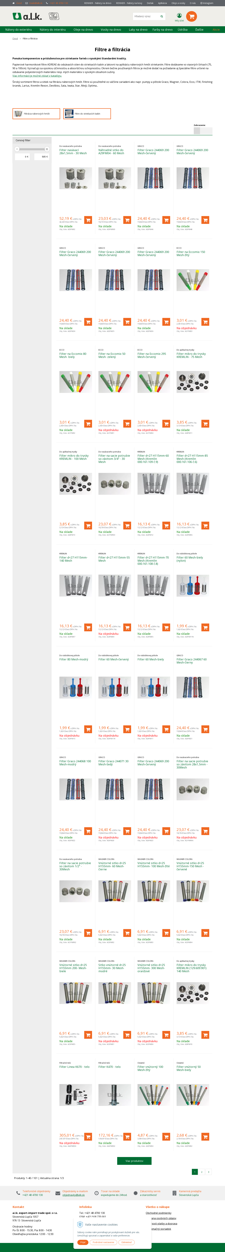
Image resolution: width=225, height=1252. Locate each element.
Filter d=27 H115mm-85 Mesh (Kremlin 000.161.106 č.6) (192, 459)
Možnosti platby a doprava (161, 1223)
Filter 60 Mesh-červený (113, 659)
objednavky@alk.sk (73, 1195)
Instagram (206, 3)
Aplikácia (162, 3)
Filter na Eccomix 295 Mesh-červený (152, 355)
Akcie (216, 29)
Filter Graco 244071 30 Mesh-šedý (113, 762)
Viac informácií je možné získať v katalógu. (37, 75)
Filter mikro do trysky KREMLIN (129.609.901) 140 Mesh (191, 968)
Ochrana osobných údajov (161, 1218)
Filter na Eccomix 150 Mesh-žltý (191, 253)
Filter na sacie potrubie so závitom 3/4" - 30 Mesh (114, 459)
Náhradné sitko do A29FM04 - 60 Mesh (111, 151)
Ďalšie (201, 29)
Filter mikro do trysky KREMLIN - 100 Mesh (74, 457)
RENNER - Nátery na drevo (97, 3)
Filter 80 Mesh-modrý (73, 659)
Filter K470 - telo (109, 1067)
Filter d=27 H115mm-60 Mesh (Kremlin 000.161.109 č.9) (153, 459)
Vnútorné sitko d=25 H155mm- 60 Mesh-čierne (112, 866)
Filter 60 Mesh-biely (151, 659)
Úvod (19, 3)
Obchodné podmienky (158, 1213)
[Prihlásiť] (179, 17)
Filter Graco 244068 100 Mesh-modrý (75, 762)
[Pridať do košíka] (88, 220)
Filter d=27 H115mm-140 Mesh (73, 559)
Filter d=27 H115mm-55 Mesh (114, 559)
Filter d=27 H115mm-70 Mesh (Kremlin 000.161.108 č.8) (153, 561)
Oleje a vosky (178, 3)
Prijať (82, 1242)
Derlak (150, 3)
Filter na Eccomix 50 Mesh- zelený (111, 355)
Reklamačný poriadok (158, 1229)
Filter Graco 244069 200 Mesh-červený (153, 151)
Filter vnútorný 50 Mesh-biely (189, 1068)
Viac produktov (134, 1161)
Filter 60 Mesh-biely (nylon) (190, 559)
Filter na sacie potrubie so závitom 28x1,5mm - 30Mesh (192, 764)
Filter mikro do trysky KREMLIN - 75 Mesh (191, 355)
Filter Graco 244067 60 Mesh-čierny (192, 660)
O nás (193, 3)
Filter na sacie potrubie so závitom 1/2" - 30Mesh (75, 866)
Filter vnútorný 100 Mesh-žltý (150, 1068)
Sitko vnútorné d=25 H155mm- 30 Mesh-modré (112, 968)
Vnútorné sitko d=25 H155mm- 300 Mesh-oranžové (151, 968)
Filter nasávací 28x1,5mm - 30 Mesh (73, 151)
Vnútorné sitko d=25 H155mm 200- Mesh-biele (73, 968)
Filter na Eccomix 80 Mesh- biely (72, 355)
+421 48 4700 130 (59, 3)
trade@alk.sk (36, 3)
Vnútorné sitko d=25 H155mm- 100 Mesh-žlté (154, 864)
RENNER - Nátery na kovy (129, 3)
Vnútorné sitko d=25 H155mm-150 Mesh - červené (190, 866)
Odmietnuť (126, 1242)
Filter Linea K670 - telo (74, 1067)
